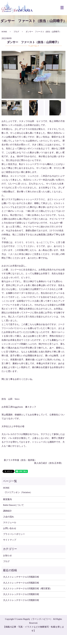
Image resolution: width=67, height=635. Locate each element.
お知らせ (7, 555)
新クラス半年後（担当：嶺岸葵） (20, 460)
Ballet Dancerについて (13, 505)
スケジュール (9, 522)
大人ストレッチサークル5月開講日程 (21, 577)
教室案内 (7, 499)
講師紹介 (7, 511)
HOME (4, 32)
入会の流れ (8, 517)
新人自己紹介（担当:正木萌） (48, 463)
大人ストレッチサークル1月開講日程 (21, 600)
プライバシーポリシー (14, 534)
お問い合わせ (9, 528)
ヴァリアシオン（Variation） (18, 492)
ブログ (16, 32)
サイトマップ (9, 540)
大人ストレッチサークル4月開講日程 (21, 583)
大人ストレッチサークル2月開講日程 (21, 594)
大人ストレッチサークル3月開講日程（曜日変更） (27, 588)
